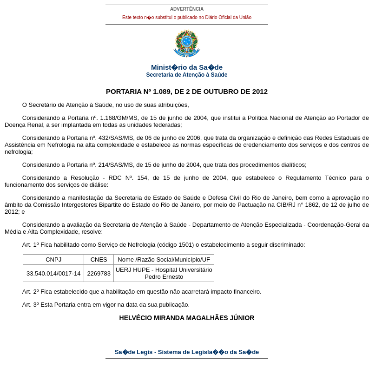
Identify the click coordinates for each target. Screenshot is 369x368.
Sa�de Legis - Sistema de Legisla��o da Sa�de (187, 351)
